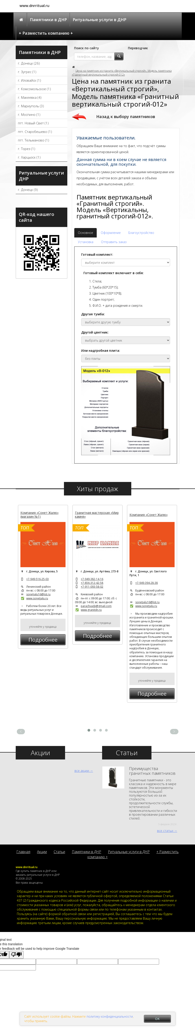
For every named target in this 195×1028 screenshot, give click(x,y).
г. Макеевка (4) (30, 97)
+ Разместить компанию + (46, 33)
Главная (23, 851)
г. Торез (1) (26, 148)
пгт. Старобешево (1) (35, 131)
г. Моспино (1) (29, 114)
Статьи (59, 851)
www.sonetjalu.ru (37, 598)
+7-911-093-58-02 (92, 587)
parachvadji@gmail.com (96, 606)
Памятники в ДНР (48, 19)
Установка (85, 242)
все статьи (165, 831)
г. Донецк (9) (28, 189)
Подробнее (42, 639)
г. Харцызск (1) (29, 157)
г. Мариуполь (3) (31, 106)
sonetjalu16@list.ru (38, 594)
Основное (85, 233)
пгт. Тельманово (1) (33, 140)
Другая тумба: (93, 314)
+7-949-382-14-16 (92, 579)
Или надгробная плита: (100, 350)
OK (157, 1019)
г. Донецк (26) (29, 63)
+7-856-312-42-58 (92, 583)
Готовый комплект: (97, 254)
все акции (81, 770)
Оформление (111, 233)
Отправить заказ (114, 242)
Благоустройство (141, 233)
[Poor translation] (16, 955)
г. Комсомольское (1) (34, 89)
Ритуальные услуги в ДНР (99, 19)
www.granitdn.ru (91, 610)
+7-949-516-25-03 (37, 579)
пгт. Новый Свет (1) (33, 123)
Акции (42, 851)
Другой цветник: (95, 332)
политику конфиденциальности (110, 1016)
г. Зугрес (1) (27, 71)
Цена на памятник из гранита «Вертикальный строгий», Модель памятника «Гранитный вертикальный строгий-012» (122, 72)
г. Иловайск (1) (29, 80)
